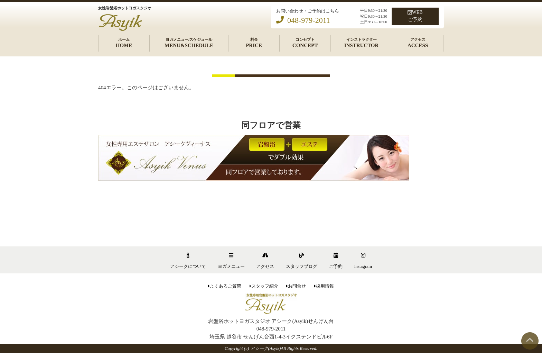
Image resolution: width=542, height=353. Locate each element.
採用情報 (324, 286)
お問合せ (296, 286)
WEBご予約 (415, 16)
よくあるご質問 (224, 286)
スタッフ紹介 (264, 286)
